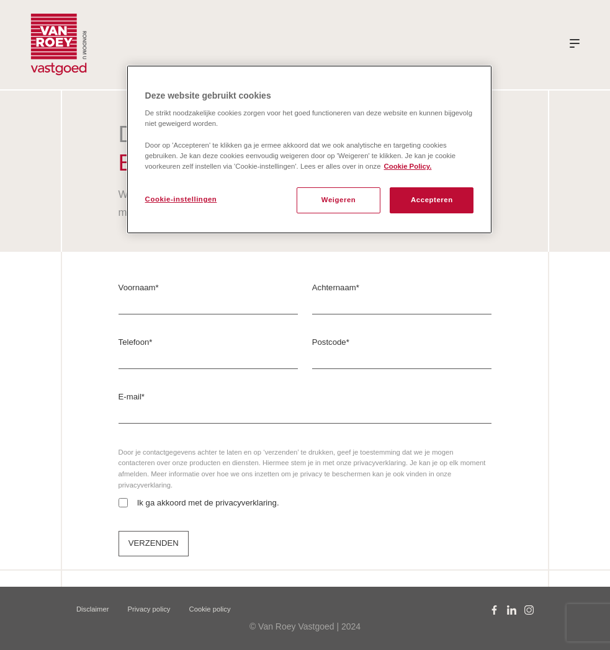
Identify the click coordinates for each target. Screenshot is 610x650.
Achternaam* (335, 287)
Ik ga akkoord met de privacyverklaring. (208, 502)
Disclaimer (92, 609)
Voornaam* (139, 287)
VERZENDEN (153, 543)
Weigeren (338, 199)
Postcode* (330, 342)
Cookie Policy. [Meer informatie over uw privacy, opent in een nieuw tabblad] (408, 166)
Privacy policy (149, 609)
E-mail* (132, 396)
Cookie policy (210, 609)
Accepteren (432, 199)
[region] (310, 149)
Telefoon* (136, 342)
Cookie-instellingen (181, 199)
